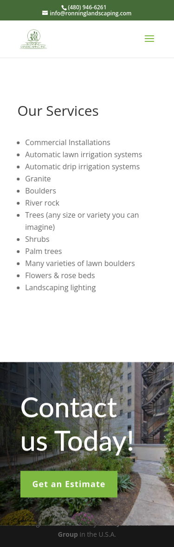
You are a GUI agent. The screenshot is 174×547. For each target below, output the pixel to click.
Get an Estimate (69, 485)
